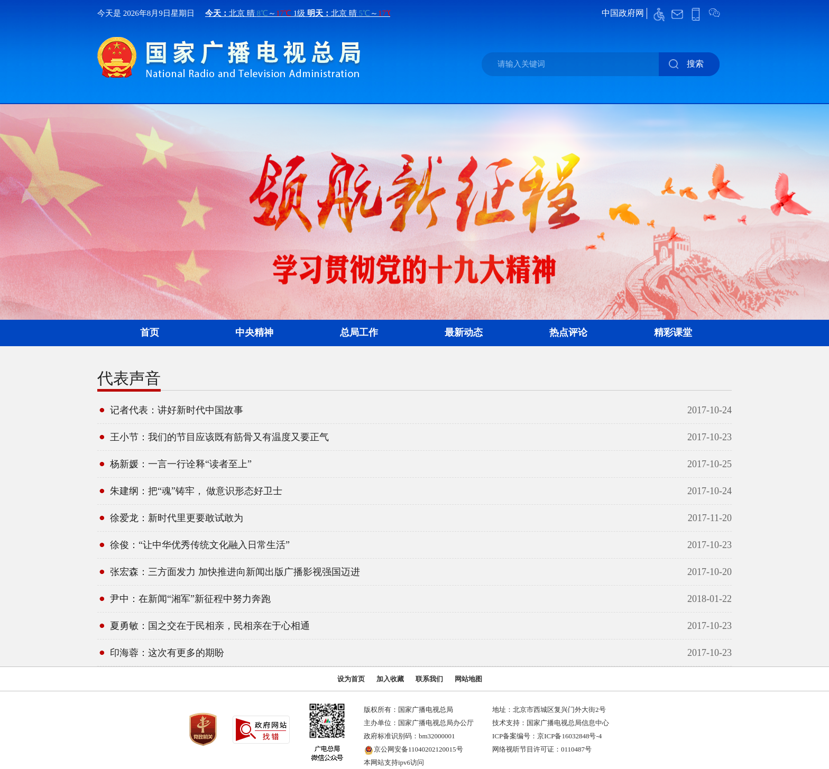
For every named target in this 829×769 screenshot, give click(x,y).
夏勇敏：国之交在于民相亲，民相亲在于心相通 (210, 625)
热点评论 (568, 332)
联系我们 (429, 679)
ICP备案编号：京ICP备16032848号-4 (547, 736)
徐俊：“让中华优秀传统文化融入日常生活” (200, 545)
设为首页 (351, 679)
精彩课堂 (673, 332)
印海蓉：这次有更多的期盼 (167, 652)
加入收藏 (390, 679)
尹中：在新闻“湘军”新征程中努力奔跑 (190, 599)
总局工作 (359, 332)
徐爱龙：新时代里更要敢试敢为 (176, 518)
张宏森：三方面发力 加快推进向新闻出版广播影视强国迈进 (235, 572)
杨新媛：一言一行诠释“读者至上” (181, 464)
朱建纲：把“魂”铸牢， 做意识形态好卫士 (196, 491)
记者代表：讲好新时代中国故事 (176, 410)
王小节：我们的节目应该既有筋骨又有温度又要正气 (219, 437)
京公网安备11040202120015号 (418, 749)
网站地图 (468, 679)
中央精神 (254, 332)
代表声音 (129, 378)
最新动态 (464, 332)
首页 (149, 332)
